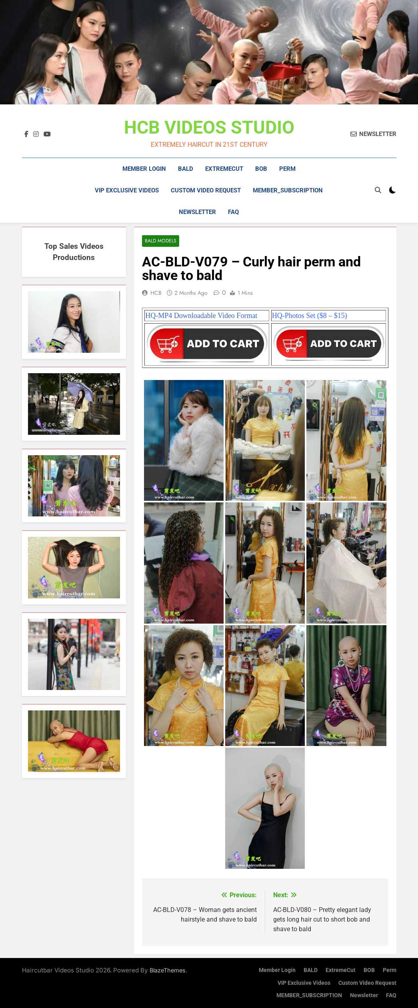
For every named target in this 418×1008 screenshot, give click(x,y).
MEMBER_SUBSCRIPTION (288, 190)
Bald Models (160, 241)
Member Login (144, 168)
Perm (287, 168)
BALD (185, 168)
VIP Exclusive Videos (127, 190)
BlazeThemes (168, 970)
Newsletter (197, 212)
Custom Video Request (206, 190)
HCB (156, 293)
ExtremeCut (224, 168)
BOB (261, 168)
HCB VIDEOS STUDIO (209, 127)
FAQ (233, 212)
